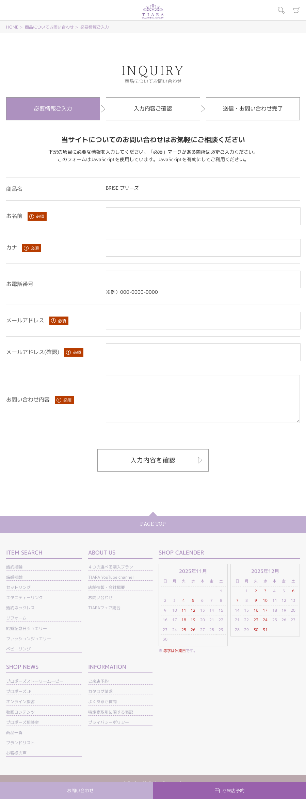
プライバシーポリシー (108, 731)
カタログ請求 (100, 700)
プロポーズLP (18, 700)
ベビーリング (18, 658)
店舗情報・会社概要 (106, 596)
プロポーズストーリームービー (34, 690)
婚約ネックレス (20, 617)
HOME (12, 27)
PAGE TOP (153, 533)
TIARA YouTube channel (111, 586)
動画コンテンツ (20, 721)
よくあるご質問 (102, 711)
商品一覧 (14, 742)
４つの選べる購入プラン (110, 576)
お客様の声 (16, 762)
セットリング (18, 596)
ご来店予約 (98, 690)
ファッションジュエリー (28, 648)
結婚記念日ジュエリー (26, 638)
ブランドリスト (20, 752)
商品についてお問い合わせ (49, 27)
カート (296, 10)
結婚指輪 (14, 586)
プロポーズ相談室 (22, 731)
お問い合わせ (100, 607)
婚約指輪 (14, 576)
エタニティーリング (24, 607)
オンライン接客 (20, 711)
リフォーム (16, 627)
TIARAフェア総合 (104, 617)
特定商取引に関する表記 (110, 721)
